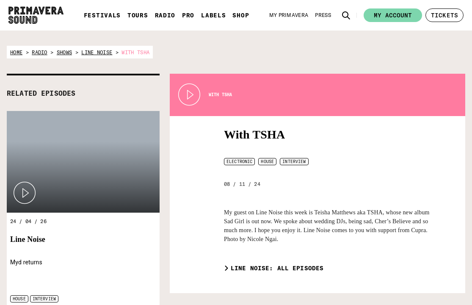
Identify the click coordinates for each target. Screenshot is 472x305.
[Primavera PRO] (306, 281)
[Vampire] (431, 277)
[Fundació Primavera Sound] (387, 286)
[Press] (323, 15)
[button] (346, 15)
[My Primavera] (289, 15)
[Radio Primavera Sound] (265, 281)
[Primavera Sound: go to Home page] (35, 15)
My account (393, 15)
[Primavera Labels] (347, 281)
